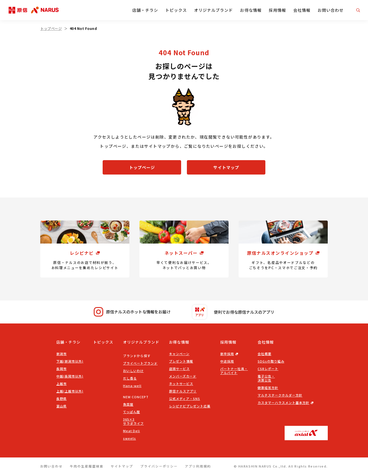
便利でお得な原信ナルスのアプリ (233, 312)
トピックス (176, 10)
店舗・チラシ (145, 10)
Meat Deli (131, 430)
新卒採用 (227, 353)
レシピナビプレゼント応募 (189, 406)
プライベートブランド (140, 363)
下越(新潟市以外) (69, 361)
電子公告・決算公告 (266, 378)
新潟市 (61, 353)
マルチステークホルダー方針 (280, 395)
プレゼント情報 (181, 361)
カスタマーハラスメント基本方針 (283, 402)
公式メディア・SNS (184, 398)
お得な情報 (251, 10)
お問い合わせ (331, 10)
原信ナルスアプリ (183, 391)
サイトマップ (226, 167)
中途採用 (227, 361)
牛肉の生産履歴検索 (86, 466)
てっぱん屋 (131, 411)
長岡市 (61, 368)
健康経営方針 (268, 387)
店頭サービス (179, 368)
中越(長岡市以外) (69, 376)
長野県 (61, 398)
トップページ (51, 28)
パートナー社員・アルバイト (234, 370)
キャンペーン (179, 353)
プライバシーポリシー (159, 466)
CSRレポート (268, 368)
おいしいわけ (133, 370)
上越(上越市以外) (69, 391)
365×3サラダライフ (133, 421)
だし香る (130, 378)
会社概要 (264, 353)
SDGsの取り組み (271, 361)
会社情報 (301, 10)
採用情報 (277, 10)
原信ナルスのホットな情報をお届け (132, 312)
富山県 (61, 406)
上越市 (61, 383)
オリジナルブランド (213, 10)
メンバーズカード (182, 376)
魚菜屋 (128, 404)
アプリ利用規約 (198, 466)
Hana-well (132, 385)
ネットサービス (181, 383)
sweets (129, 438)
